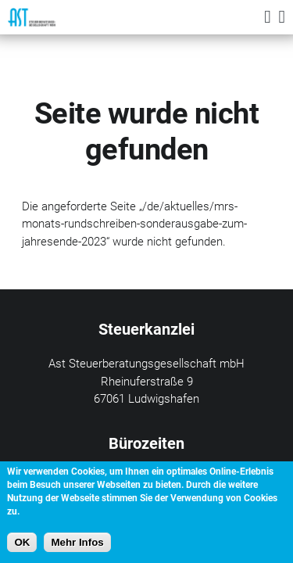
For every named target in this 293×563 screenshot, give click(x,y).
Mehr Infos (77, 543)
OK (22, 543)
